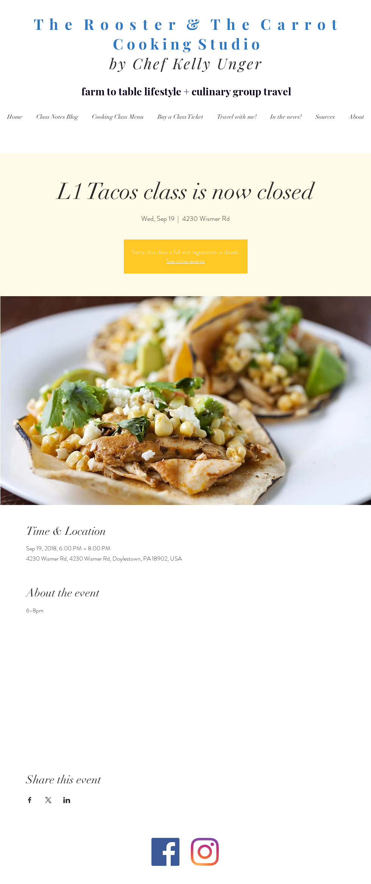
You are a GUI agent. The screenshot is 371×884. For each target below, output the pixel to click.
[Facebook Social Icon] (165, 852)
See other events (185, 260)
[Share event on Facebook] (29, 800)
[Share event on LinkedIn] (66, 800)
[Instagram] (205, 852)
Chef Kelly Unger (197, 63)
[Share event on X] (48, 800)
